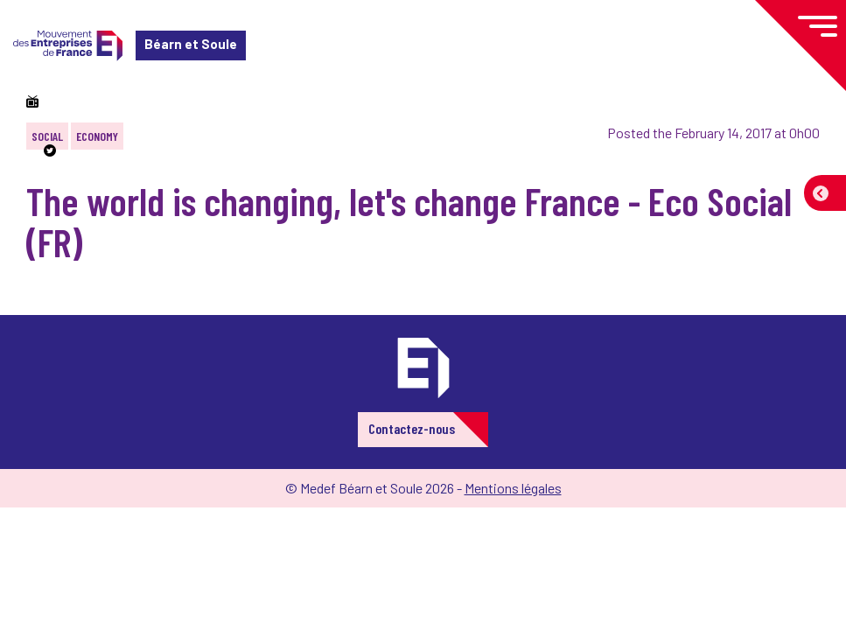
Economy (97, 136)
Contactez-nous (411, 428)
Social (47, 136)
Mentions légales (513, 488)
